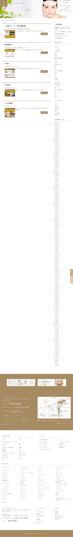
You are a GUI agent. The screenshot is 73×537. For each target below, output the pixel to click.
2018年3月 (57, 318)
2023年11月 (57, 173)
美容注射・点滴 (58, 64)
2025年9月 (57, 128)
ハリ (15, 87)
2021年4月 (57, 239)
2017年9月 (57, 330)
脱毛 (55, 87)
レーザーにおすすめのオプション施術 (62, 31)
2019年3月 (57, 292)
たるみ (56, 62)
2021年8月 (57, 230)
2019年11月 (57, 275)
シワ (17, 87)
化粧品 (56, 55)
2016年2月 (57, 364)
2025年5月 (57, 135)
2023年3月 (57, 190)
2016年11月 (57, 347)
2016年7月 (57, 356)
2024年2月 (57, 167)
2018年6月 (57, 311)
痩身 (55, 66)
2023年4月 (57, 188)
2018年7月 (57, 309)
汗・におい (16, 66)
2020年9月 (57, 254)
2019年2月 (57, 294)
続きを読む (44, 33)
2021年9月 (57, 228)
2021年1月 (57, 245)
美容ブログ (71, 280)
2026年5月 (57, 122)
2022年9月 (57, 203)
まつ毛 (56, 47)
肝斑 (55, 72)
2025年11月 (57, 124)
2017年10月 (57, 328)
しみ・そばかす (26, 47)
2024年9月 (57, 152)
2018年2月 (57, 320)
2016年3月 (57, 362)
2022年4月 (57, 213)
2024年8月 (57, 154)
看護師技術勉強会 (59, 33)
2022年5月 (57, 211)
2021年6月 (57, 235)
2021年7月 (57, 233)
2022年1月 (57, 220)
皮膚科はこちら (71, 273)
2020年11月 (57, 250)
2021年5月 (57, 237)
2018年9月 (57, 305)
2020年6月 (57, 260)
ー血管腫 (56, 51)
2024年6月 (57, 158)
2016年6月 (57, 358)
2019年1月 (57, 296)
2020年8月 (57, 256)
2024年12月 (57, 145)
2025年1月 (57, 143)
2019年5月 (57, 288)
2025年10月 (57, 126)
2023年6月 (57, 184)
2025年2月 (57, 141)
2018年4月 (57, 316)
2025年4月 (57, 137)
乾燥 (55, 94)
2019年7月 (57, 284)
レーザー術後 (58, 49)
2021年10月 (57, 226)
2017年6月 (57, 333)
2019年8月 (57, 282)
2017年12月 (57, 324)
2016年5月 (57, 360)
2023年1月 (57, 194)
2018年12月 (57, 299)
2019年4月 (57, 290)
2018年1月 (57, 322)
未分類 (56, 115)
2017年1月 (57, 343)
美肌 (24, 28)
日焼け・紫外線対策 (18, 47)
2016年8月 (57, 354)
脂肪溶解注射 (57, 83)
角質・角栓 (16, 28)
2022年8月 (57, 205)
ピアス (56, 77)
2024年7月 (57, 156)
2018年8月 (57, 307)
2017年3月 (57, 339)
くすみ (56, 104)
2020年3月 (57, 267)
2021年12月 (57, 222)
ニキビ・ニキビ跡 (58, 100)
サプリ (56, 68)
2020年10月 (57, 252)
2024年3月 (57, 165)
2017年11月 (57, 326)
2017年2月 (57, 341)
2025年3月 (57, 139)
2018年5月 (57, 313)
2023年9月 (57, 177)
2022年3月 (57, 216)
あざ (55, 53)
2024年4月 (57, 162)
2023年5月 (57, 186)
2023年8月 (57, 179)
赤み (55, 60)
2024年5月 (57, 160)
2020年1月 (57, 271)
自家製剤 (56, 79)
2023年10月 (57, 175)
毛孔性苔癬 (27, 28)
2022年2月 (57, 218)
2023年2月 (57, 192)
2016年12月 (57, 345)
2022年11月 (57, 199)
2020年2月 (57, 269)
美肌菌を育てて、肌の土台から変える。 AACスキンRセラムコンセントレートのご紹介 (62, 28)
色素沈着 (21, 28)
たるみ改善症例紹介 (59, 38)
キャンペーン (57, 45)
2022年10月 (57, 201)
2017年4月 (57, 337)
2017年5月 (57, 335)
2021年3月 (57, 241)
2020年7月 (57, 258)
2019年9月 (57, 279)
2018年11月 (57, 301)
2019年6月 (57, 286)
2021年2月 (57, 243)
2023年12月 (57, 171)
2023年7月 (57, 182)
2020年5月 (57, 262)
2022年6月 (57, 209)
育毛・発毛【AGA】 (59, 89)
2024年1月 (57, 169)
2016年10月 (57, 350)
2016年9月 (57, 352)
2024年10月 (57, 150)
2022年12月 (57, 196)
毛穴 (55, 96)
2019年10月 (57, 277)
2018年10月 (57, 303)
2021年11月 (57, 224)
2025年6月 (57, 133)
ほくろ (56, 92)
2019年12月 (57, 273)
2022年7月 (57, 207)
